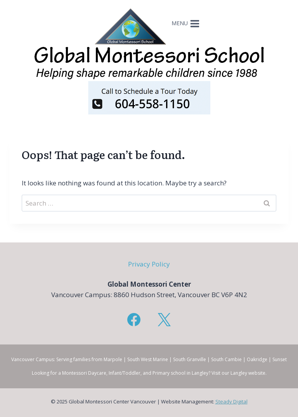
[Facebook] (134, 319)
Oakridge (257, 359)
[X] (164, 319)
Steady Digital (231, 401)
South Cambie (226, 359)
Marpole (113, 359)
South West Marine (147, 359)
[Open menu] (186, 26)
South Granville (189, 359)
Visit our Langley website (238, 373)
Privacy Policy (149, 264)
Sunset (279, 359)
